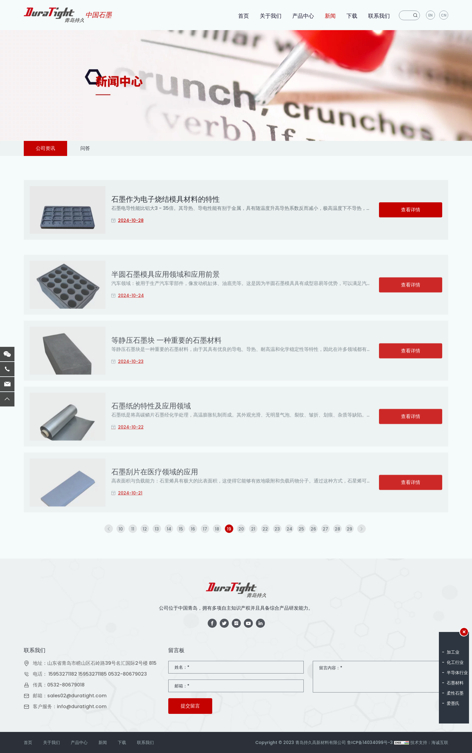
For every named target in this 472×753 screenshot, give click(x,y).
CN (443, 15)
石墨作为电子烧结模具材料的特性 (165, 199)
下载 (351, 16)
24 (289, 529)
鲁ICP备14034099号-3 (370, 742)
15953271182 (62, 674)
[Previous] (108, 528)
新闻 (330, 16)
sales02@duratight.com (77, 695)
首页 (243, 16)
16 (193, 529)
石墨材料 (455, 683)
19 (229, 529)
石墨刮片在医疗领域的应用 (154, 500)
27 (325, 529)
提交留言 (190, 705)
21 (253, 529)
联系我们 (379, 16)
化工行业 (455, 662)
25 (301, 529)
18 (217, 529)
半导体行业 (457, 673)
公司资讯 (45, 148)
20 (241, 529)
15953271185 (92, 674)
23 (277, 529)
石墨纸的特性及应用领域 (151, 434)
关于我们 (270, 16)
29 (349, 529)
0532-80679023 (127, 674)
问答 (85, 148)
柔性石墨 (455, 693)
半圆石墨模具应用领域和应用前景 (165, 303)
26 (313, 529)
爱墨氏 (453, 703)
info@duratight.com (82, 706)
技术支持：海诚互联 (429, 742)
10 (121, 529)
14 (169, 529)
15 (181, 529)
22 (265, 529)
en (430, 15)
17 (205, 529)
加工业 (453, 652)
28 (337, 529)
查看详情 (410, 209)
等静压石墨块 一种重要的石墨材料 (166, 369)
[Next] (361, 528)
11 (132, 529)
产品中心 (303, 16)
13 (157, 529)
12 (145, 529)
